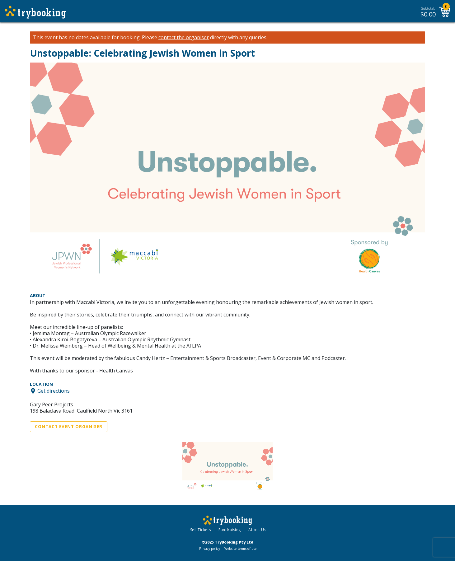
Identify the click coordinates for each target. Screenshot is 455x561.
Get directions (53, 390)
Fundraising (229, 529)
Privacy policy (209, 548)
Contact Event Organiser (68, 426)
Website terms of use (240, 548)
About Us (257, 529)
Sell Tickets (200, 529)
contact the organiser (183, 37)
